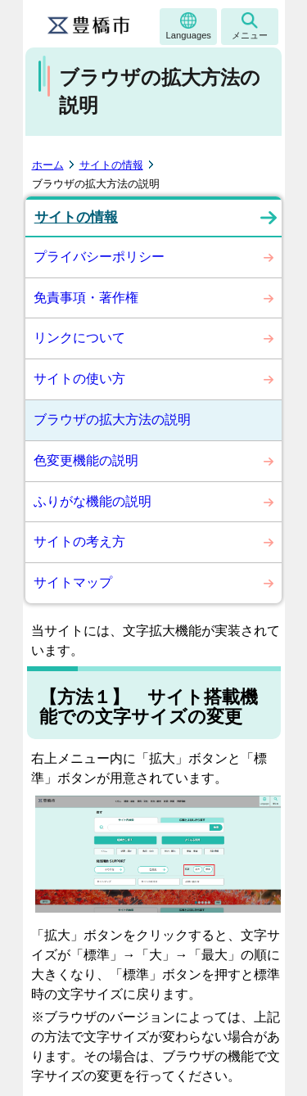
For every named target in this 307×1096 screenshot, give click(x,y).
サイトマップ (73, 582)
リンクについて (79, 338)
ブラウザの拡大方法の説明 (112, 419)
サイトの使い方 (79, 379)
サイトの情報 (111, 165)
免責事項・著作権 (86, 297)
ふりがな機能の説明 (92, 501)
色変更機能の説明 (86, 460)
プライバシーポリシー (99, 257)
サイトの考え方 (79, 541)
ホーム (48, 165)
